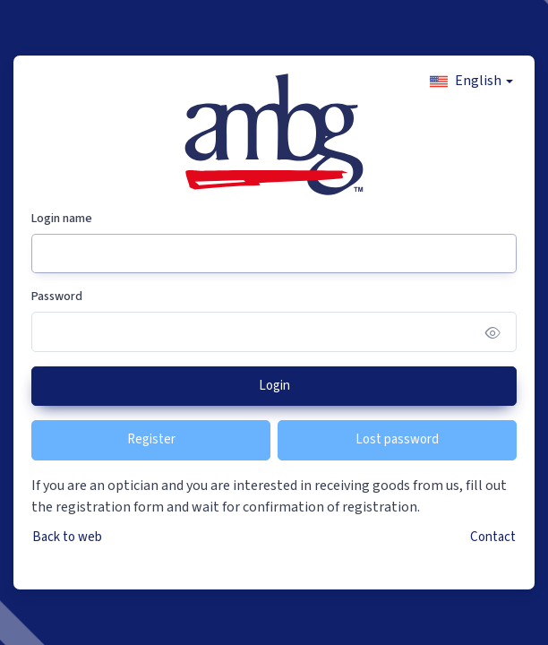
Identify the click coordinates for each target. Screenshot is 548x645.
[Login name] (274, 254)
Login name (61, 219)
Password (56, 296)
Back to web (67, 537)
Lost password (397, 439)
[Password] (274, 332)
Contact (493, 537)
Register (151, 439)
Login (274, 385)
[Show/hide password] (493, 332)
